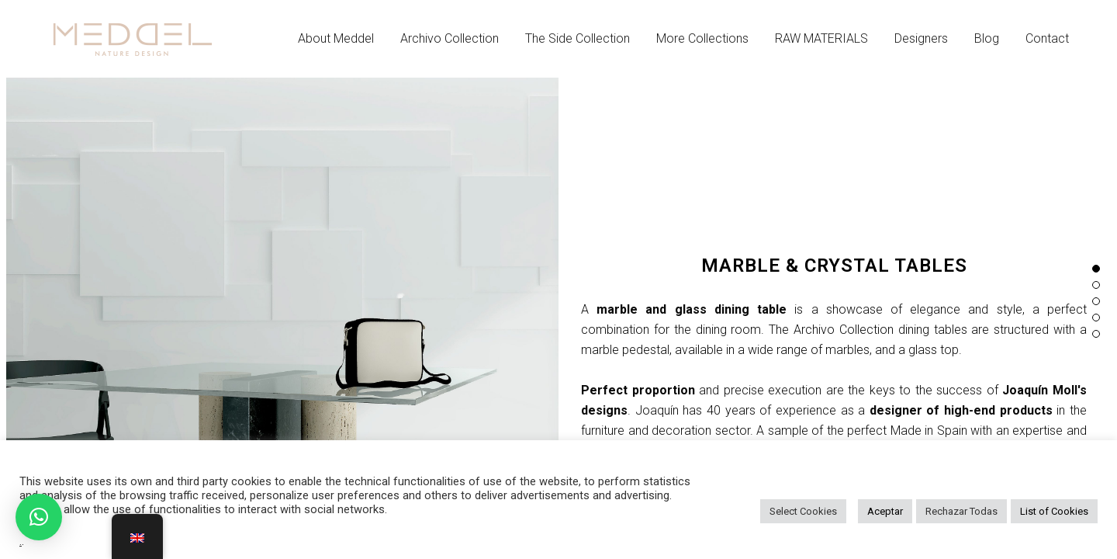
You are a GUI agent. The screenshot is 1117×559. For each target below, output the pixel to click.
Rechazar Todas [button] (961, 511)
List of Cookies (1054, 511)
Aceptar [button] (885, 511)
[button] (39, 517)
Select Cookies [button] (803, 511)
